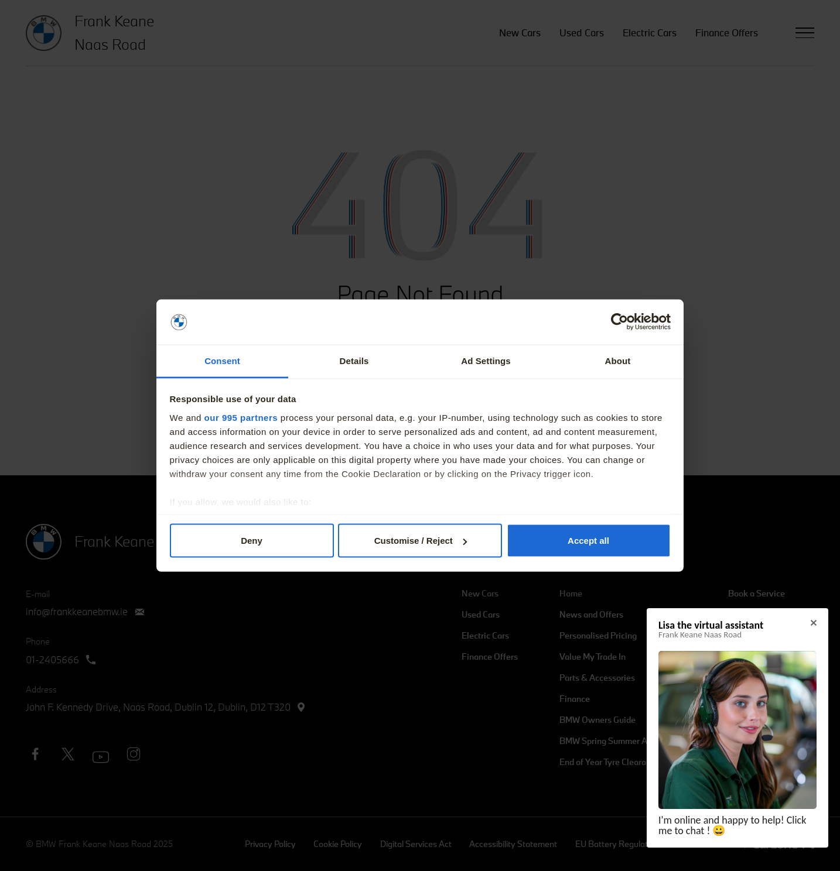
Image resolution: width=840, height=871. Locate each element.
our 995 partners (241, 417)
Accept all (588, 541)
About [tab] (618, 360)
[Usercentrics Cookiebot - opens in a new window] (619, 322)
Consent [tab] (222, 360)
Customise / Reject (420, 541)
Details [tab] (354, 360)
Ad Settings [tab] (485, 360)
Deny (251, 541)
